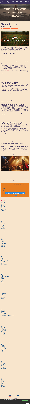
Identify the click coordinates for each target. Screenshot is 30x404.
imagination (3, 292)
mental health (3, 313)
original (2, 328)
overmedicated (3, 329)
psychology (3, 350)
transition (2, 380)
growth (2, 283)
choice (2, 226)
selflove (2, 370)
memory (2, 312)
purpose (2, 351)
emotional (2, 259)
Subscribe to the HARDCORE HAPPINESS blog (15, 193)
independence (3, 293)
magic (2, 307)
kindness (2, 300)
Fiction (3, 1)
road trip (2, 360)
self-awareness (3, 368)
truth (2, 384)
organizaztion (3, 327)
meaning (2, 309)
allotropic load (3, 209)
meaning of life (3, 310)
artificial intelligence (5, 28)
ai (1, 208)
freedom (2, 278)
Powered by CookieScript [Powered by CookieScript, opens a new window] (4, 403)
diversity (2, 254)
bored (2, 221)
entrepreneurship (4, 264)
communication (3, 230)
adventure (2, 207)
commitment (3, 229)
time (2, 378)
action (2, 204)
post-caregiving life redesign (5, 342)
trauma (2, 381)
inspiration (12, 28)
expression (3, 272)
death (2, 248)
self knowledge (3, 364)
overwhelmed (3, 330)
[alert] (15, 401)
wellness (2, 388)
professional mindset (4, 348)
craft (2, 239)
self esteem (3, 363)
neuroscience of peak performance (6, 324)
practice (2, 343)
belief (2, 220)
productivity (3, 347)
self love (2, 365)
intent (2, 296)
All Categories (3, 203)
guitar (2, 284)
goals (2, 281)
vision (2, 385)
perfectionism (3, 333)
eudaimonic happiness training (6, 265)
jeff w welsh (3, 297)
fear (2, 274)
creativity (2, 241)
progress (2, 349)
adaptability (3, 206)
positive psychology (4, 341)
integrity (2, 295)
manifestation (3, 308)
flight (2, 275)
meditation (3, 311)
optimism (2, 326)
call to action (3, 223)
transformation (3, 379)
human (2, 290)
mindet (2, 316)
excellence (3, 266)
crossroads (3, 246)
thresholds (3, 377)
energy (2, 262)
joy (1, 299)
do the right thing (4, 255)
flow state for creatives (5, 276)
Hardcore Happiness (8, 2)
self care (2, 362)
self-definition (3, 369)
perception (3, 332)
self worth (2, 367)
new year (2, 325)
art (1, 212)
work (2, 389)
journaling (3, 298)
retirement (3, 359)
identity (2, 291)
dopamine (3, 256)
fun (1, 279)
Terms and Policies (15, 398)
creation (2, 240)
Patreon (12, 177)
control (2, 237)
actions (2, 205)
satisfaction (3, 361)
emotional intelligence (4, 260)
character (2, 225)
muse (14, 28)
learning (2, 301)
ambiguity (2, 210)
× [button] (29, 399)
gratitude (2, 282)
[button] (27, 403)
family (2, 273)
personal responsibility (4, 336)
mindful (2, 317)
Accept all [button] (25, 400)
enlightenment (3, 263)
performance (16, 28)
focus (2, 277)
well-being (3, 386)
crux (2, 247)
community (3, 231)
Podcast (16, 1)
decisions (2, 249)
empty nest (3, 261)
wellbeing (2, 387)
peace (2, 331)
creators (2, 244)
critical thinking (3, 245)
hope (2, 289)
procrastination (3, 346)
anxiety (2, 211)
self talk (2, 366)
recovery (2, 352)
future (2, 280)
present (2, 345)
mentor (2, 314)
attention (2, 214)
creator (2, 242)
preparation (3, 344)
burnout (2, 222)
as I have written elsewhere (8, 70)
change (2, 224)
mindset (2, 319)
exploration (3, 271)
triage (2, 382)
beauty (2, 219)
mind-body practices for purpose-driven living (8, 315)
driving (2, 257)
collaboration (8, 28)
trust (2, 383)
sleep (2, 371)
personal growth (3, 335)
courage (2, 238)
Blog (13, 1)
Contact (25, 1)
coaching (2, 227)
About (21, 1)
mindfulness (3, 318)
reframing (2, 353)
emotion (2, 258)
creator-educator (4, 243)
